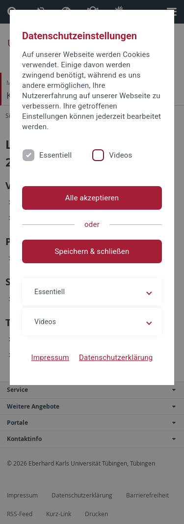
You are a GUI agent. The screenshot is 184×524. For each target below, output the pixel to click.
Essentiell (55, 155)
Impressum (50, 357)
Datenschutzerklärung (116, 357)
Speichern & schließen (91, 251)
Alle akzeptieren (92, 197)
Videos (120, 155)
